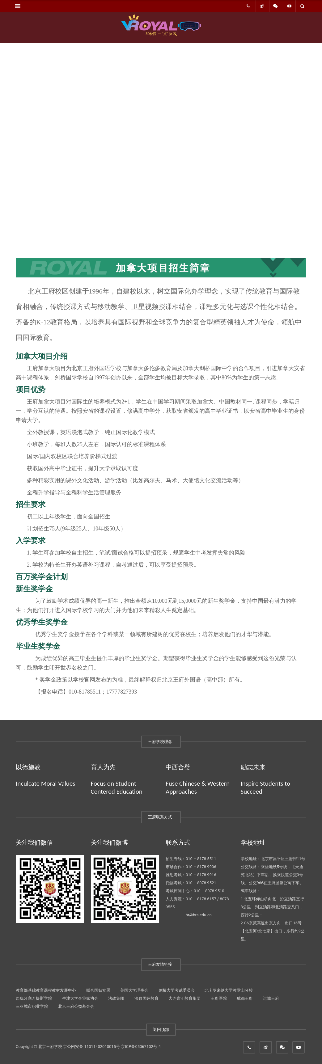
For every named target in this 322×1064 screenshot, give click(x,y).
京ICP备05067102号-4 (141, 1046)
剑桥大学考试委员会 (177, 990)
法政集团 (116, 998)
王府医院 (219, 998)
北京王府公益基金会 (76, 1006)
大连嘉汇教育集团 (184, 998)
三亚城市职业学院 (32, 1006)
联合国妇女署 (98, 990)
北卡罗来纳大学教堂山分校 (229, 990)
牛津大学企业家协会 (80, 998)
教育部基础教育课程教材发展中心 (46, 990)
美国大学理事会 (134, 990)
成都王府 (245, 998)
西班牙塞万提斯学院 (34, 998)
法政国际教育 (146, 998)
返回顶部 (161, 1029)
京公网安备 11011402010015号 (91, 1046)
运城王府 (271, 998)
